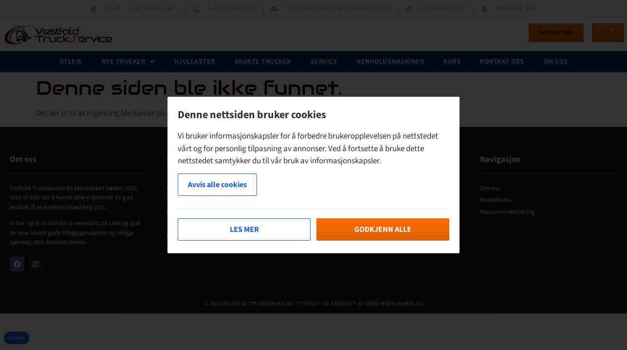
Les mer (244, 229)
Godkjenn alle (382, 229)
